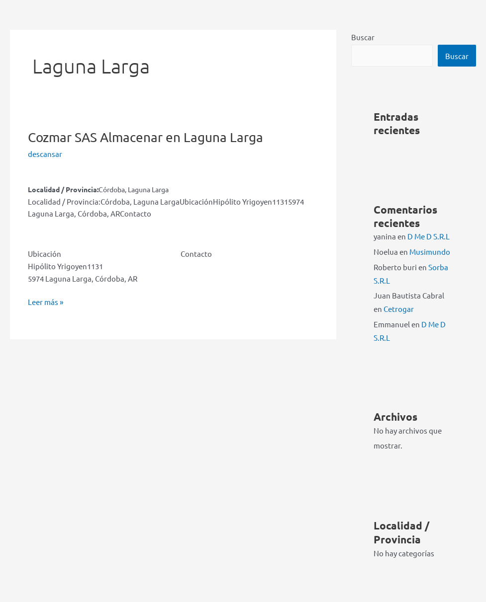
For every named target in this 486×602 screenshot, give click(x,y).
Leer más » (45, 302)
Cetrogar (399, 308)
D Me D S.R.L (428, 236)
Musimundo (429, 251)
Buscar (363, 37)
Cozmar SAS (145, 137)
